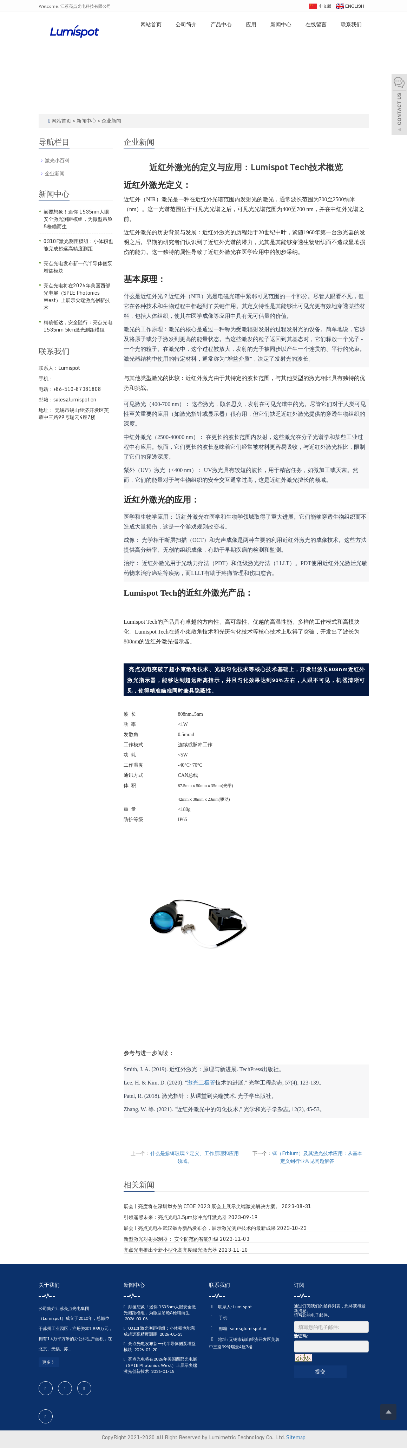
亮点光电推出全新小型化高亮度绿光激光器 (170, 1249)
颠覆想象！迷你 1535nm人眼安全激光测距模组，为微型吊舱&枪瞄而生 (78, 219)
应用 (251, 24)
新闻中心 (280, 24)
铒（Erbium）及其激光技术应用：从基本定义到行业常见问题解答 (317, 1157)
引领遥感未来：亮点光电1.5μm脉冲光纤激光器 (175, 1217)
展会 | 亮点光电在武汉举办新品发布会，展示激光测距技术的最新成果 (200, 1228)
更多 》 (49, 1362)
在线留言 (316, 24)
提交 (320, 1371)
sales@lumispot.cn (249, 1328)
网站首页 (151, 24)
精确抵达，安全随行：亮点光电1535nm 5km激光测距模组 (78, 326)
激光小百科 (57, 160)
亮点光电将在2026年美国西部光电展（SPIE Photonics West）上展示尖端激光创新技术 (77, 296)
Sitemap (296, 1437)
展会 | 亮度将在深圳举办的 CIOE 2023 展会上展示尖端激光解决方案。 (202, 1206)
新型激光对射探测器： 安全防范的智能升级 (171, 1239)
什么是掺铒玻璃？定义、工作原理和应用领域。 (194, 1157)
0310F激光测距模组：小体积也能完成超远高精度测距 (78, 245)
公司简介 (186, 24)
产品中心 (221, 24)
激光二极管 (201, 1083)
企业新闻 (110, 121)
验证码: (301, 1336)
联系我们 (351, 24)
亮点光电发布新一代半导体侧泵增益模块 (78, 267)
